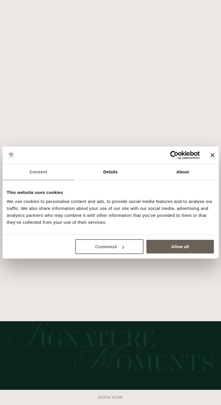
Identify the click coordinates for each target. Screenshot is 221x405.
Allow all (180, 246)
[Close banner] (212, 155)
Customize (109, 246)
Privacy (139, 309)
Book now (110, 397)
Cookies (116, 309)
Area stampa (88, 309)
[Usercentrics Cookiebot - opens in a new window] (174, 155)
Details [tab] (110, 171)
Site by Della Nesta (111, 319)
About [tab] (182, 171)
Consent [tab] (38, 171)
